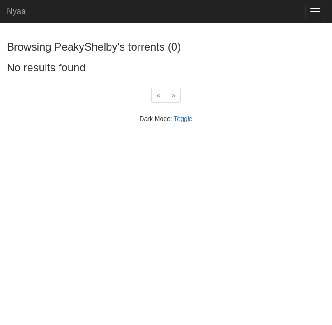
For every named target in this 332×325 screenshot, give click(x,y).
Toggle (183, 118)
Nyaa (16, 11)
